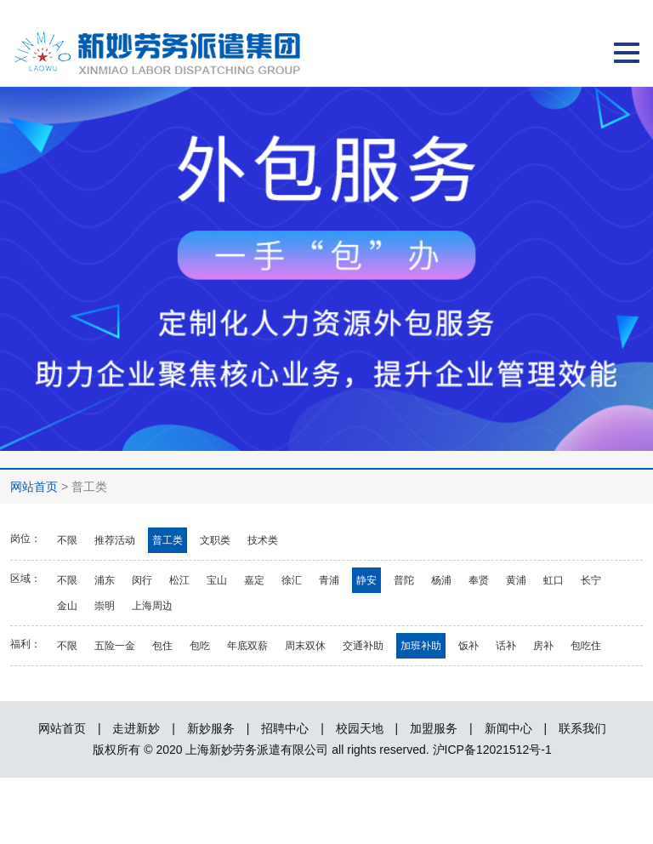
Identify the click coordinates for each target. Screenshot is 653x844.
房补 (543, 646)
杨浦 (441, 580)
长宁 (591, 580)
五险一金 (114, 646)
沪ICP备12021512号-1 (492, 749)
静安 (366, 580)
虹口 (553, 580)
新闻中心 (508, 728)
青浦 (329, 580)
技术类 (262, 540)
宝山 (217, 580)
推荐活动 (114, 540)
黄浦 (516, 580)
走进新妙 (136, 728)
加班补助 (420, 646)
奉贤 (478, 580)
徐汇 (291, 580)
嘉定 (254, 580)
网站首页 (34, 486)
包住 (162, 646)
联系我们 (582, 728)
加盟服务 (433, 728)
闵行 (142, 580)
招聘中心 (285, 728)
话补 (506, 646)
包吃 (200, 646)
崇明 (104, 606)
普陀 (404, 580)
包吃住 (586, 646)
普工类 (167, 540)
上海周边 (152, 606)
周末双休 (305, 646)
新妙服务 (211, 728)
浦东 (104, 580)
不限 (67, 540)
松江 (179, 580)
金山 (67, 606)
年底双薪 (247, 646)
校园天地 (359, 728)
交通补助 (363, 646)
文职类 (215, 540)
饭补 (468, 646)
